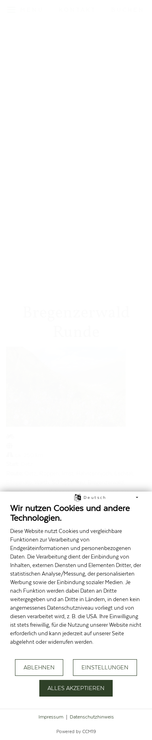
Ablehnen (39, 667)
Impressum (51, 717)
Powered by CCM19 (76, 731)
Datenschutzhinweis (92, 717)
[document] (76, 580)
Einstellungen (104, 667)
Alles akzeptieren (76, 688)
